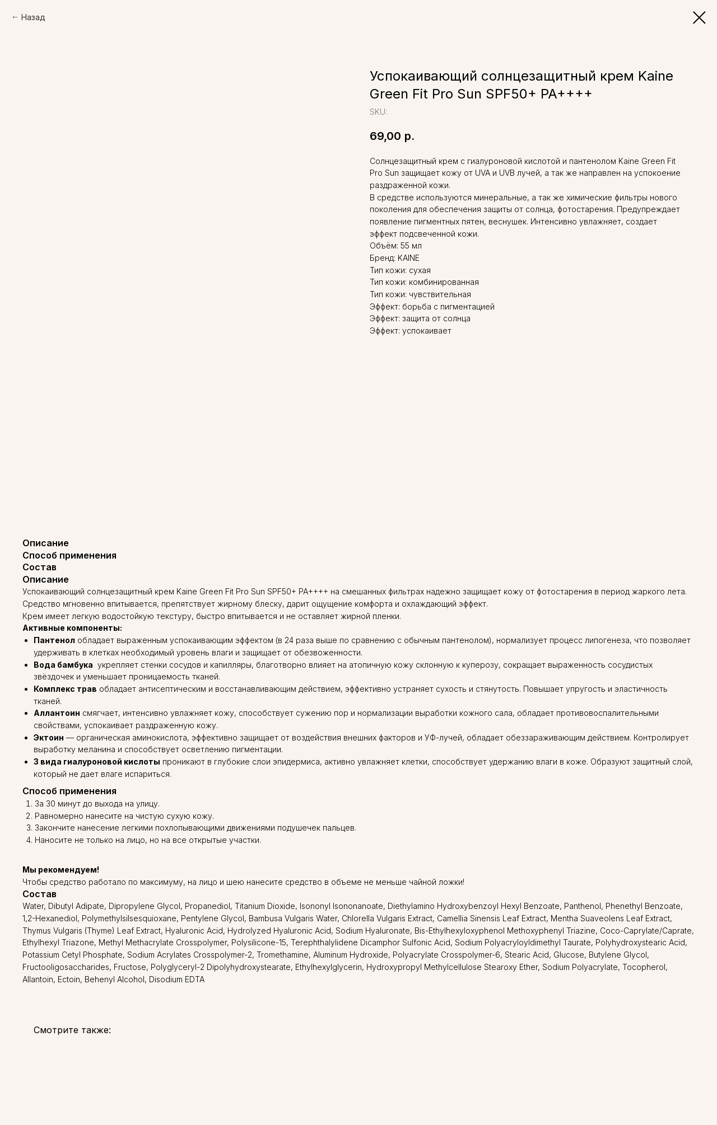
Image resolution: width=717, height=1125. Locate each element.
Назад (33, 17)
